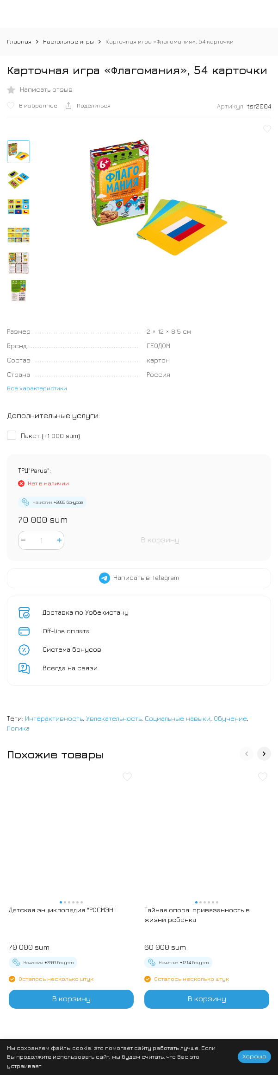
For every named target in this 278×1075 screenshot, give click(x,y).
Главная (19, 41)
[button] (246, 754)
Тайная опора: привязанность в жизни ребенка (197, 914)
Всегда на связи (70, 668)
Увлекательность (114, 718)
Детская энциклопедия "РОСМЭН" (62, 910)
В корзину (160, 539)
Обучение (230, 718)
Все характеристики (37, 388)
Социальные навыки (177, 718)
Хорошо (254, 1056)
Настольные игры (68, 41)
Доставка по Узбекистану (86, 612)
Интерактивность (54, 718)
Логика (18, 728)
